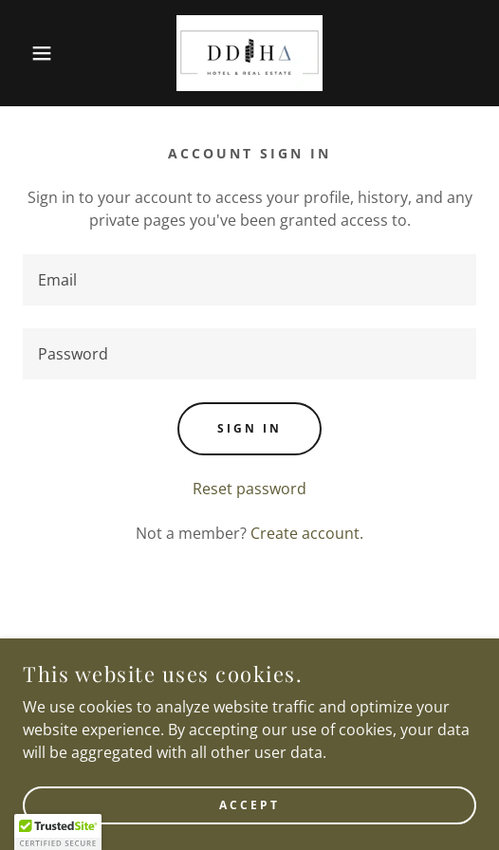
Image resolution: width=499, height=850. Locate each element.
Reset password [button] (249, 488)
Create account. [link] (306, 533)
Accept (249, 805)
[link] (249, 53)
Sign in (249, 428)
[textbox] (249, 279)
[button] (35, 53)
